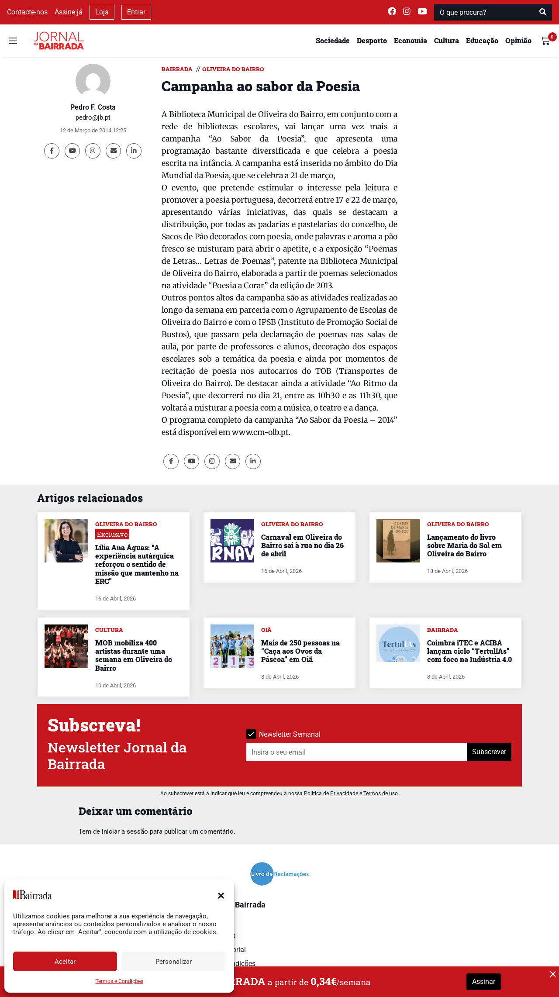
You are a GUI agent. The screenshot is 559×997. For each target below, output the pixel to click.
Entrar (136, 12)
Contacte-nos (27, 12)
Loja (102, 12)
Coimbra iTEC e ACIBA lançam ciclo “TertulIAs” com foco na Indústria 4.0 (469, 651)
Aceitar (65, 962)
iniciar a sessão (125, 831)
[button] (221, 894)
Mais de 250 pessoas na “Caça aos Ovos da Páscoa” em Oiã (300, 651)
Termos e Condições (119, 981)
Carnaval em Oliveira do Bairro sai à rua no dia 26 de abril (302, 545)
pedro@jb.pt (93, 117)
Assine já (69, 12)
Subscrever (489, 752)
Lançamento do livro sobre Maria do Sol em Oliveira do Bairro (464, 545)
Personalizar (173, 962)
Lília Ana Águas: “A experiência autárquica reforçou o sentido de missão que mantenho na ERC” (137, 564)
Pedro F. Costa (93, 107)
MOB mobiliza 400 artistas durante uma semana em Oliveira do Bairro (133, 655)
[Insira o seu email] (356, 752)
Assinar (483, 981)
